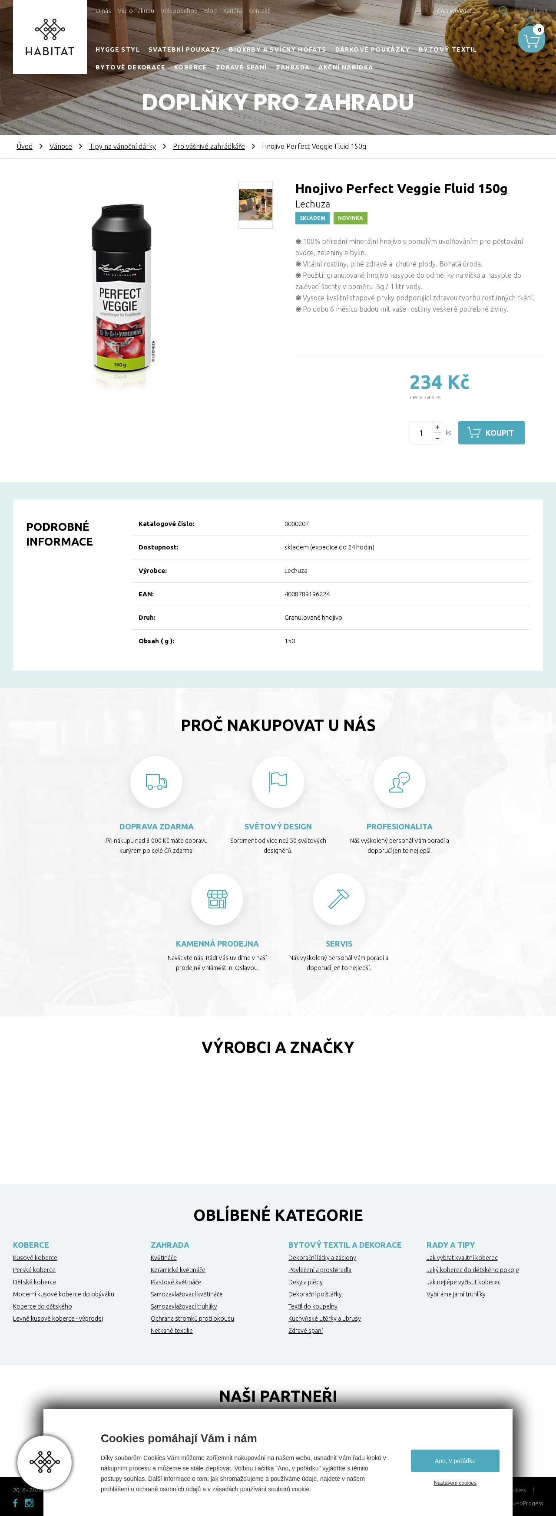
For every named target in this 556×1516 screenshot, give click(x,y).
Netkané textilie (172, 1330)
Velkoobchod (179, 10)
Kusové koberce (35, 1257)
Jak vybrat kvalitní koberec (462, 1257)
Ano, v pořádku (455, 1460)
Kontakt (259, 10)
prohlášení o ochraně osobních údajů (151, 1489)
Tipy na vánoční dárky (122, 146)
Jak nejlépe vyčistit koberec (464, 1282)
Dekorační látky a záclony (322, 1257)
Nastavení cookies (455, 1483)
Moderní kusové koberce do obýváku (63, 1294)
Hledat (482, 11)
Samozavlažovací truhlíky (184, 1306)
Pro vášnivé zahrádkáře (209, 146)
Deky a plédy (305, 1282)
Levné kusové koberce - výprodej (58, 1318)
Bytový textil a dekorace (345, 1244)
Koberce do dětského (42, 1306)
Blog (210, 10)
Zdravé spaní (241, 67)
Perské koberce (34, 1269)
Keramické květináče (178, 1269)
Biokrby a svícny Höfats (277, 49)
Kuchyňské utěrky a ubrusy (324, 1318)
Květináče (164, 1257)
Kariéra (232, 10)
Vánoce (61, 146)
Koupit (503, 432)
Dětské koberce (34, 1282)
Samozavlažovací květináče (187, 1294)
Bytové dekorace (130, 67)
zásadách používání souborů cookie (260, 1489)
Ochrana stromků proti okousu (192, 1318)
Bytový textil (448, 49)
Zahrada (293, 67)
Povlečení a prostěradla (319, 1269)
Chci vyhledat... (433, 10)
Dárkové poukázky (372, 49)
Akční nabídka (345, 67)
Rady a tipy (451, 1244)
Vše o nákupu (136, 10)
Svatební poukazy (184, 49)
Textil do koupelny (313, 1306)
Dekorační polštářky (315, 1294)
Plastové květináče (176, 1282)
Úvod (25, 146)
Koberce (190, 67)
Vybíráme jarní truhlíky (456, 1294)
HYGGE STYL (118, 49)
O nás (103, 10)
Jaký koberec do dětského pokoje (473, 1269)
